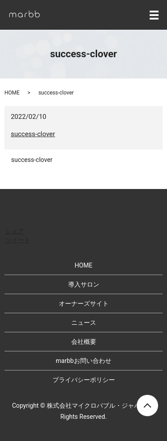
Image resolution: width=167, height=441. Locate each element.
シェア (14, 231)
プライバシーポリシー (84, 379)
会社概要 (83, 341)
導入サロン (83, 284)
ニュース (83, 322)
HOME (12, 93)
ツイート (17, 240)
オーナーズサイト (84, 303)
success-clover (33, 134)
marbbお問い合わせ (83, 360)
